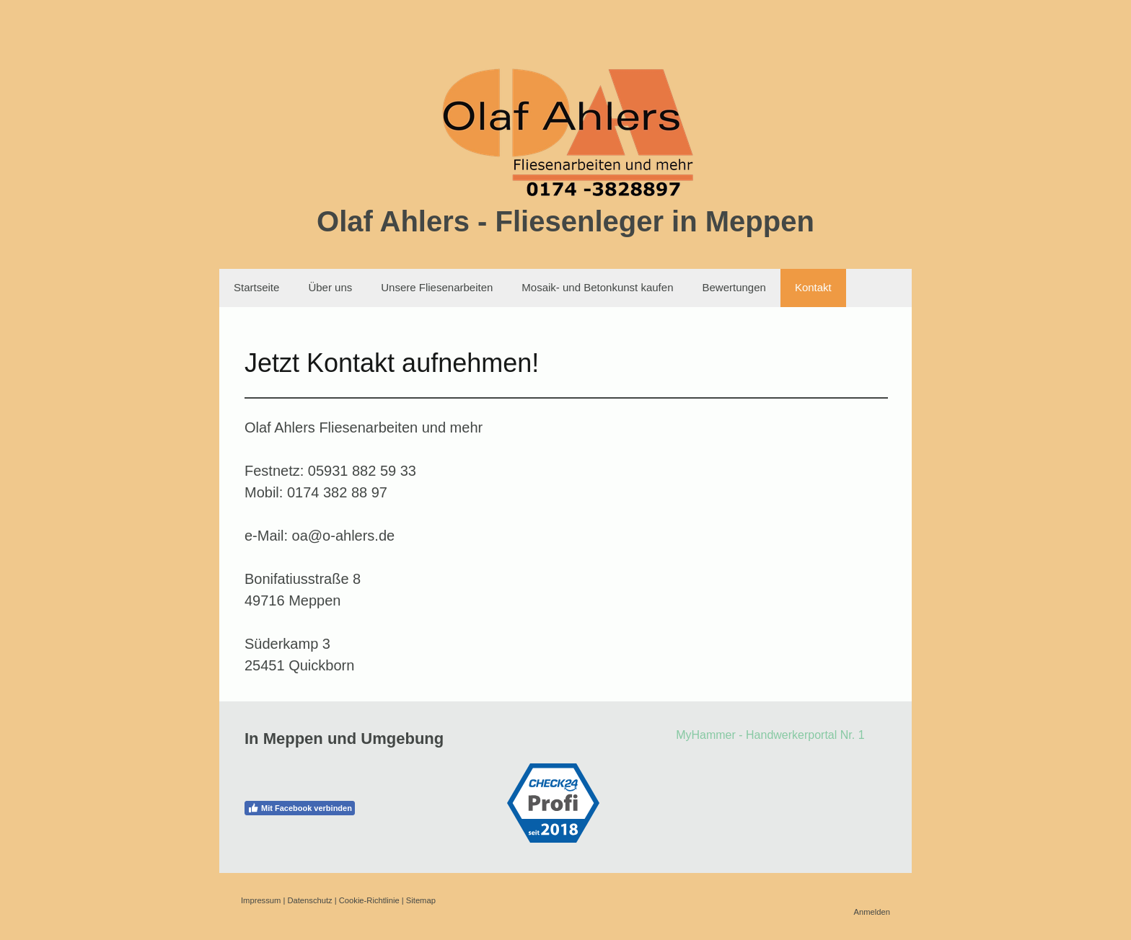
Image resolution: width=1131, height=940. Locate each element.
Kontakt (813, 287)
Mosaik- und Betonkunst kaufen (597, 287)
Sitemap (421, 900)
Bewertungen (733, 287)
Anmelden (872, 912)
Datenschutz (309, 900)
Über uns (330, 287)
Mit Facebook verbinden (299, 808)
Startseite (256, 287)
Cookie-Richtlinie (369, 900)
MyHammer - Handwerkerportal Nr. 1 (770, 735)
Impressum (261, 900)
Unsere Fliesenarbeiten (437, 287)
